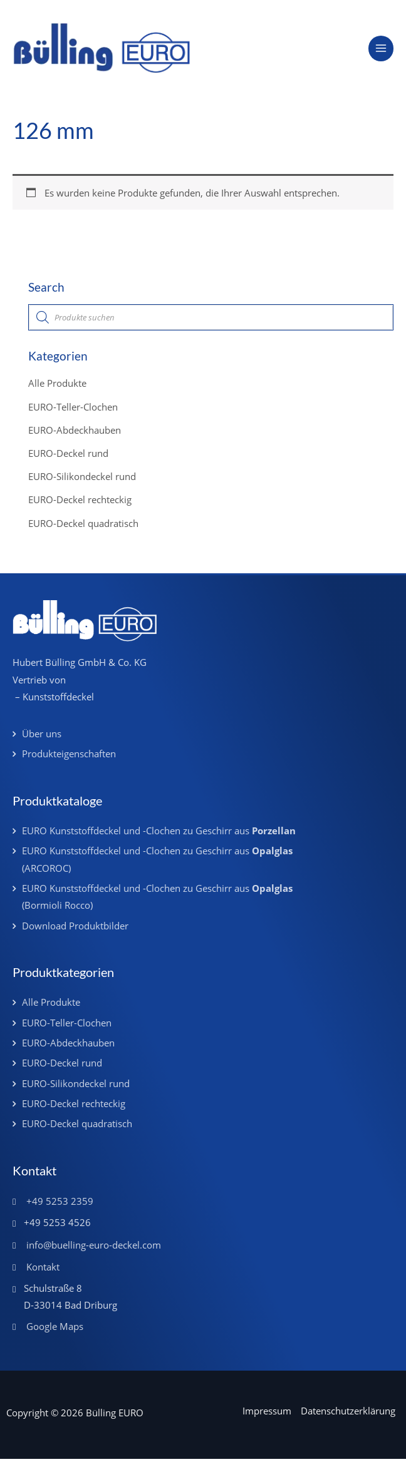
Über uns (41, 736)
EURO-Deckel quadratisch (83, 526)
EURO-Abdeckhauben (74, 433)
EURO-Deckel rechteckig (80, 503)
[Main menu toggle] (380, 50)
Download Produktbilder (75, 929)
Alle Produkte (57, 387)
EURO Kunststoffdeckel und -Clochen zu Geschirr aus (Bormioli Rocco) (157, 899)
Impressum (266, 1414)
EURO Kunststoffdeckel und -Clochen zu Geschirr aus (159, 833)
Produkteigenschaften (69, 757)
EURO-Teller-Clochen (73, 410)
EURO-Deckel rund (68, 456)
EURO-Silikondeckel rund (82, 479)
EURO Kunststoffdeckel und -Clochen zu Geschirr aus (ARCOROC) (157, 862)
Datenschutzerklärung (348, 1414)
